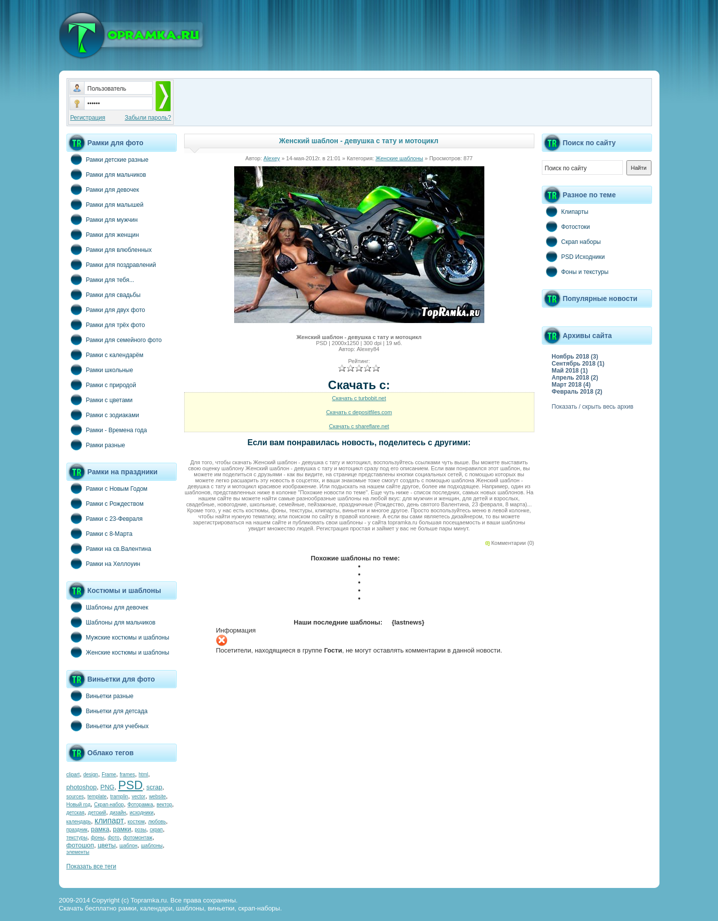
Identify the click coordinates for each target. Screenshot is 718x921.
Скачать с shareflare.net (359, 426)
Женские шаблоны (399, 158)
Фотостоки (566, 226)
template (97, 796)
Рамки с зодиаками (103, 414)
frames (127, 774)
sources (75, 796)
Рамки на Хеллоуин (104, 563)
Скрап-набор (109, 804)
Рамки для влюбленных (109, 249)
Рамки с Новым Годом (107, 488)
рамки (122, 829)
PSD (130, 785)
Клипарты (565, 211)
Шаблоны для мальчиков (111, 622)
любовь (157, 821)
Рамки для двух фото (106, 309)
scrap (154, 787)
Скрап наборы (571, 241)
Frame (109, 774)
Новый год (79, 804)
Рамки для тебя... (101, 279)
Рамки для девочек (103, 189)
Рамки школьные (100, 369)
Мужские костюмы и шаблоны (118, 637)
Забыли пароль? (148, 117)
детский (97, 812)
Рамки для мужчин (102, 219)
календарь (79, 821)
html (143, 774)
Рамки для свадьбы (104, 294)
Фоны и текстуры (575, 271)
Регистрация (87, 117)
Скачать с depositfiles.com (359, 412)
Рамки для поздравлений (111, 264)
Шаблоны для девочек (108, 607)
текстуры (77, 837)
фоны (98, 837)
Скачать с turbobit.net (359, 398)
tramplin (119, 796)
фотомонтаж (137, 837)
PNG (107, 787)
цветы (107, 845)
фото (114, 837)
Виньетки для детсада (107, 710)
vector (138, 796)
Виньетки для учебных (108, 725)
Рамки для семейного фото (114, 339)
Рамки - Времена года (107, 429)
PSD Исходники (573, 256)
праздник (77, 829)
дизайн (118, 812)
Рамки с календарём (105, 354)
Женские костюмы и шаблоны (118, 652)
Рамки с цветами (100, 399)
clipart (73, 774)
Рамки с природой (102, 384)
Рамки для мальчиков (106, 174)
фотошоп (80, 845)
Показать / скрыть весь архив (592, 406)
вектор (164, 804)
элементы (78, 852)
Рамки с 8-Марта (100, 533)
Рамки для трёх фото (106, 324)
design (90, 774)
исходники (142, 812)
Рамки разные (96, 444)
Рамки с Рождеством (105, 503)
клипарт (109, 820)
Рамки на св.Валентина (109, 548)
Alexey (272, 158)
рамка (100, 829)
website (157, 796)
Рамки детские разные (108, 159)
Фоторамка (140, 804)
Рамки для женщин (103, 234)
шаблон (129, 845)
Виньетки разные (100, 695)
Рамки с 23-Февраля (105, 518)
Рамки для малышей (105, 204)
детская (76, 812)
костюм (136, 821)
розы (140, 829)
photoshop (82, 787)
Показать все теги (92, 866)
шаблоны (152, 845)
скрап (156, 829)
